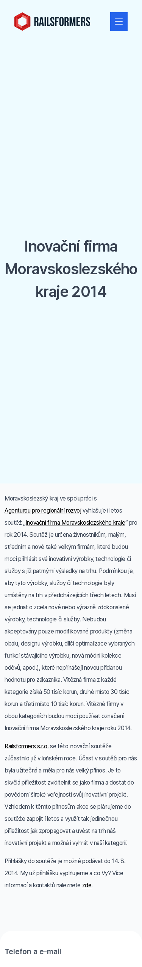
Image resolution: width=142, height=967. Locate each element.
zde (87, 885)
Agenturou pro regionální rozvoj (43, 510)
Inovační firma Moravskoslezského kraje (75, 522)
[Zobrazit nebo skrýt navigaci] (119, 21)
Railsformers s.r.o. (26, 746)
